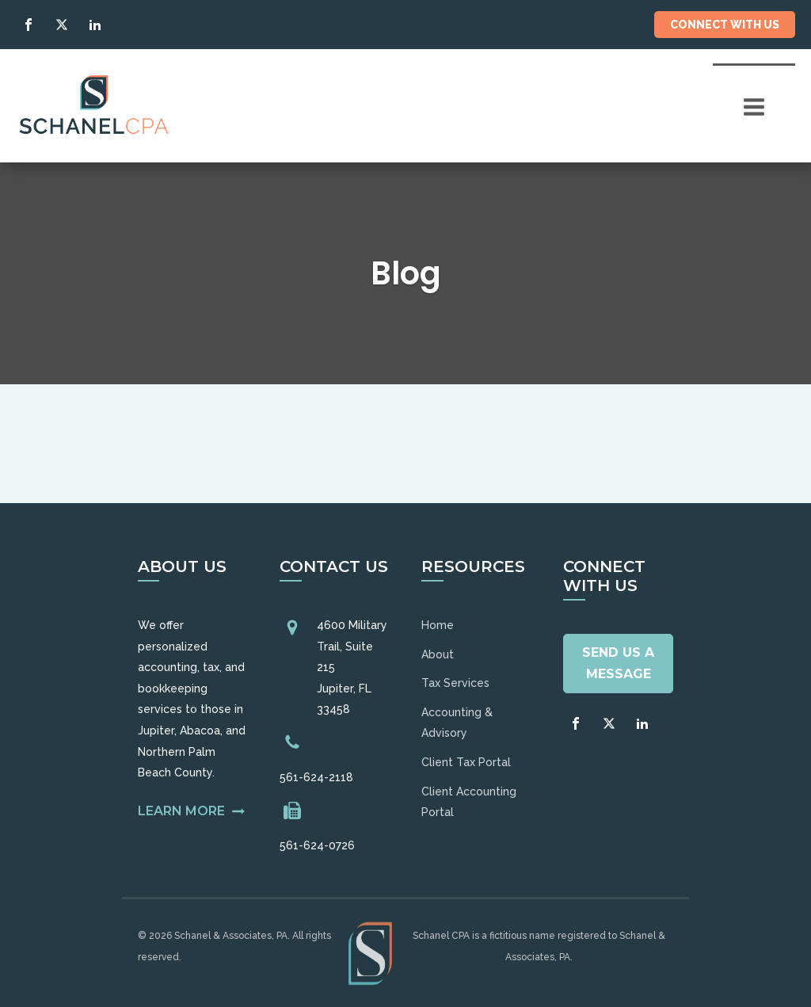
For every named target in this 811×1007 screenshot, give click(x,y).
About (437, 654)
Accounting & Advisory (457, 723)
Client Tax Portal (466, 762)
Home (437, 625)
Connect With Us (724, 24)
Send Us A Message (618, 663)
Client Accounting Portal (468, 802)
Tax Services (455, 683)
